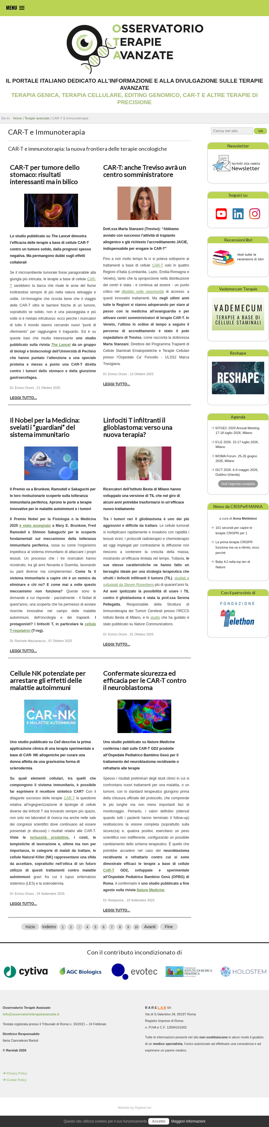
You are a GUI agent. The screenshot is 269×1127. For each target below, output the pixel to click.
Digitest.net (143, 1107)
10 (136, 927)
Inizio (30, 927)
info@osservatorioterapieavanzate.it (31, 1014)
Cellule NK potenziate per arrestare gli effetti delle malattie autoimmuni (47, 680)
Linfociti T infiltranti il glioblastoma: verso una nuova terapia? (137, 427)
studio (155, 617)
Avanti (149, 927)
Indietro (49, 927)
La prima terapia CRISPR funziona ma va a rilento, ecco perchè (237, 547)
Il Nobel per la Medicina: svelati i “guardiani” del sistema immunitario (45, 427)
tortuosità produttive (49, 837)
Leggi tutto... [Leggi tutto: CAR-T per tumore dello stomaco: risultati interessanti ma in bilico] (23, 398)
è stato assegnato (35, 526)
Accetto (158, 1121)
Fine (169, 927)
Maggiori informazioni (188, 1121)
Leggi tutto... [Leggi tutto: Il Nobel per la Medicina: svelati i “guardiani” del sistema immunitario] (23, 651)
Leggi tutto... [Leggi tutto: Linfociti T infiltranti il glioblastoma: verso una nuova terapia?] (116, 644)
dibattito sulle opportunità (143, 292)
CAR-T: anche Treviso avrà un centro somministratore (144, 170)
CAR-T (157, 265)
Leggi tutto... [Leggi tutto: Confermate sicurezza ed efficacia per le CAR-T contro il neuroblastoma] (116, 910)
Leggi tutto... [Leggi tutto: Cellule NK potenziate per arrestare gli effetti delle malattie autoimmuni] (23, 904)
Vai (260, 131)
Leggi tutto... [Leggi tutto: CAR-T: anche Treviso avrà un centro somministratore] (116, 384)
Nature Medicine (150, 890)
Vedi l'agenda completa (238, 484)
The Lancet (61, 345)
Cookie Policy (17, 1079)
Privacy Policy (17, 1073)
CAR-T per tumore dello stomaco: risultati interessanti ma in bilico (45, 174)
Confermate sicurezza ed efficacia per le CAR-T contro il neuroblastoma (144, 680)
